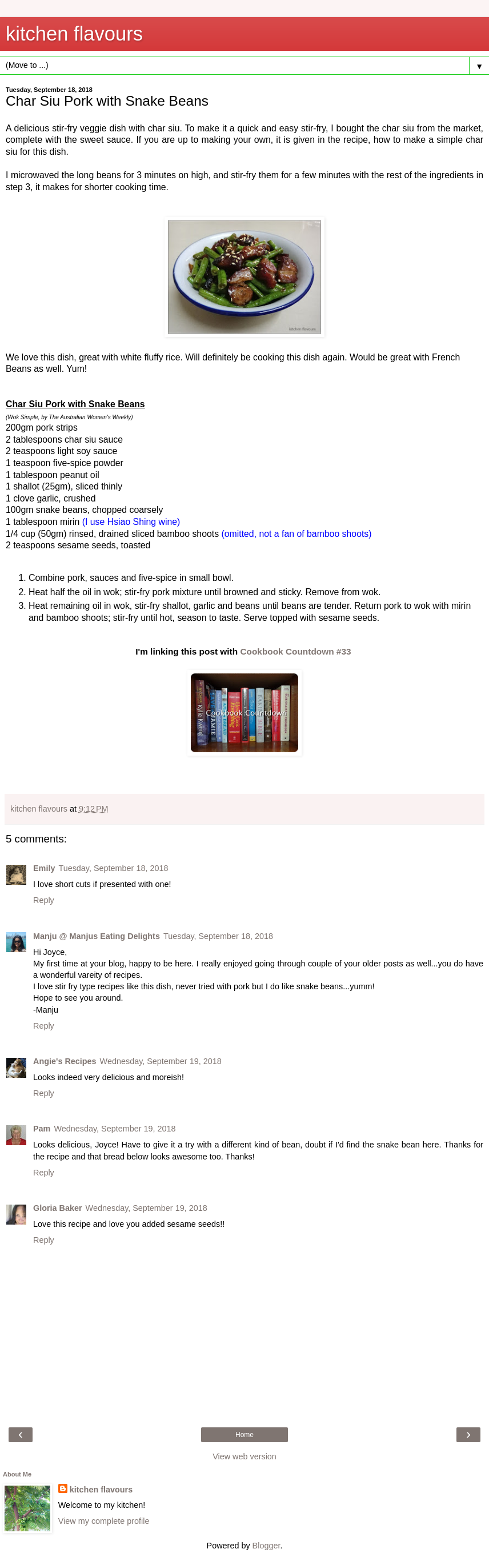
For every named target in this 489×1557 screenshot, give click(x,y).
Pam (41, 1128)
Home (244, 1435)
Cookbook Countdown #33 (295, 651)
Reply (43, 900)
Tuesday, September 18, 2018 (113, 868)
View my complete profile (104, 1521)
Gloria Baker (57, 1208)
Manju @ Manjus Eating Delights (96, 936)
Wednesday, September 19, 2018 (161, 1061)
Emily (44, 868)
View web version (244, 1456)
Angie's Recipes (65, 1061)
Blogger (266, 1545)
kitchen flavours (74, 34)
